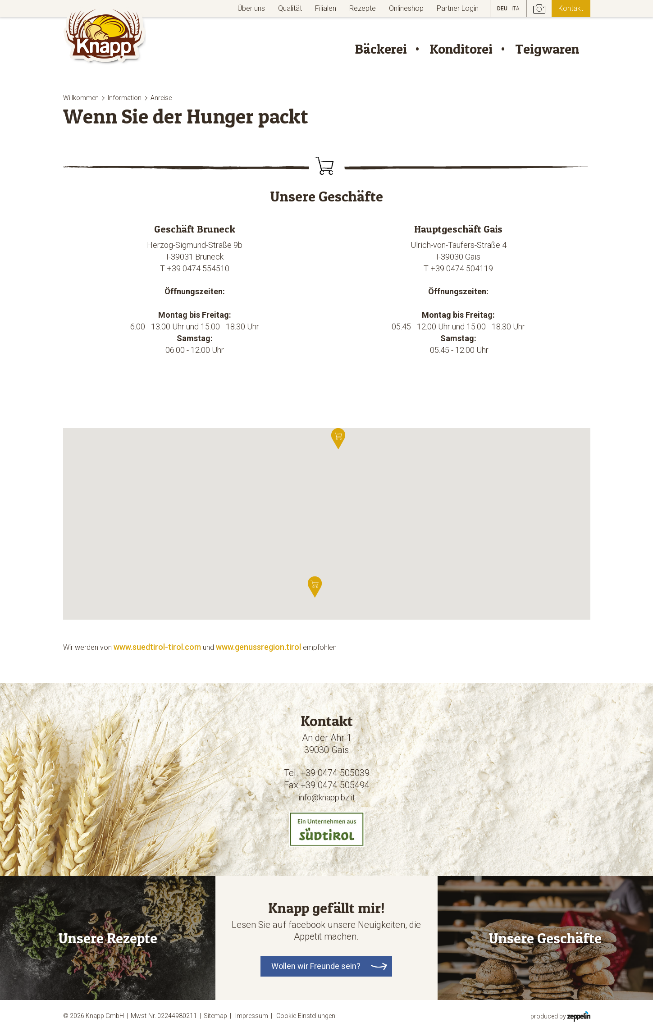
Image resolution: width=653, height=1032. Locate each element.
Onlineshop (406, 8)
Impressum (255, 1015)
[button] (315, 587)
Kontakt (570, 8)
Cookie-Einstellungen (305, 1015)
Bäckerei (381, 49)
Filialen (325, 8)
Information (125, 97)
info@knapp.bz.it (326, 797)
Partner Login (458, 8)
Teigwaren (547, 49)
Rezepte (362, 8)
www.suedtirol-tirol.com (157, 647)
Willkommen (81, 97)
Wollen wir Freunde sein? (316, 966)
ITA (515, 8)
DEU (502, 8)
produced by (560, 1016)
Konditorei (461, 49)
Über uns (251, 8)
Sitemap (219, 1015)
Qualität (290, 8)
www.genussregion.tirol (258, 647)
